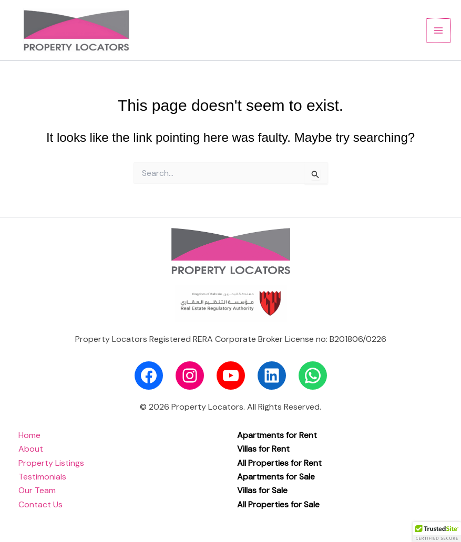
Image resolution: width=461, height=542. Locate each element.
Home (29, 435)
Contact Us (40, 504)
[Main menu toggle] (438, 30)
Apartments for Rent (277, 435)
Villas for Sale (262, 490)
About (30, 448)
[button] (437, 532)
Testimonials (42, 476)
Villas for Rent (263, 448)
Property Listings (51, 462)
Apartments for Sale (276, 476)
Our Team (37, 490)
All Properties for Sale (278, 504)
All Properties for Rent (279, 462)
